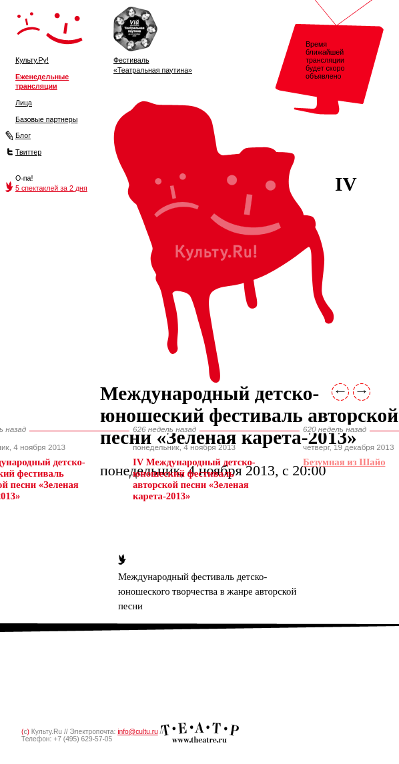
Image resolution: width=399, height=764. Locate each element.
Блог (23, 135)
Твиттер (28, 152)
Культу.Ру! (32, 60)
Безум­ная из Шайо (344, 462)
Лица (23, 103)
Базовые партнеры (46, 119)
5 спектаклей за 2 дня (51, 188)
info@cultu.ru (137, 731)
